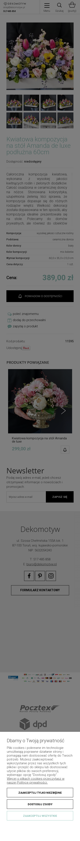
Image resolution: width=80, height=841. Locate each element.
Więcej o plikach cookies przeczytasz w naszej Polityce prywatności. (35, 780)
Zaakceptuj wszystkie (40, 815)
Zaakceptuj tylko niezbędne (40, 792)
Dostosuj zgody (40, 804)
